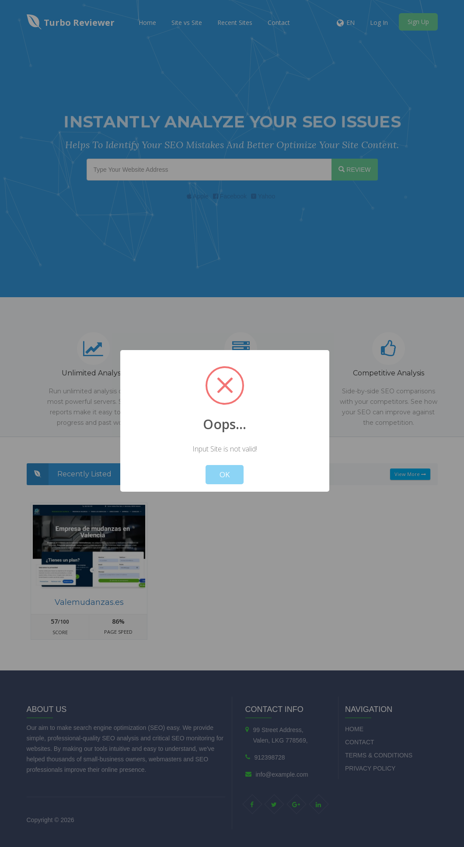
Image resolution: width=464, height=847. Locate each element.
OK (225, 474)
